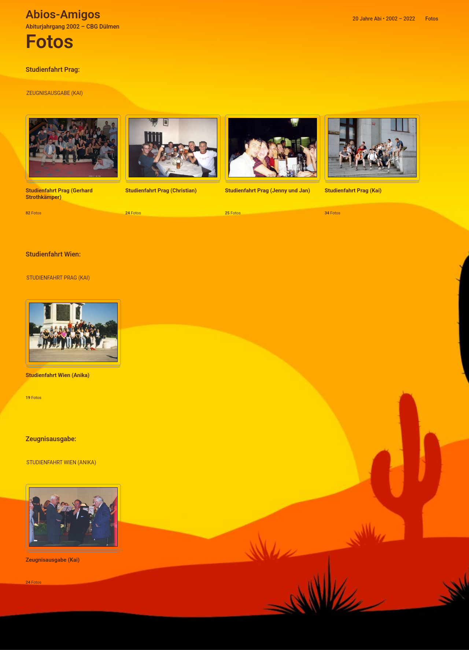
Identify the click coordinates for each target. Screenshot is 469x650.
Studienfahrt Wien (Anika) (57, 375)
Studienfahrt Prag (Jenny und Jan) (267, 190)
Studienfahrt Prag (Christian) (161, 190)
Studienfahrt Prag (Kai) (353, 190)
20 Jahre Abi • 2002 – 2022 (383, 19)
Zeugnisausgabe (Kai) (53, 560)
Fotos (431, 19)
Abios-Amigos (63, 14)
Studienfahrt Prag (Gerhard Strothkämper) (59, 193)
